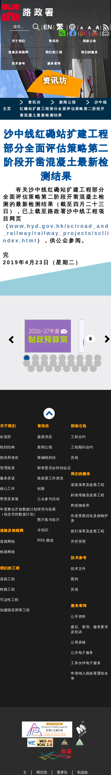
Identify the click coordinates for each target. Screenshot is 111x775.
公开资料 (78, 617)
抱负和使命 (9, 457)
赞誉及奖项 (9, 499)
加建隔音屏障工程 (15, 610)
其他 (74, 457)
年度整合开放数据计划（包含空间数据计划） (18, 511)
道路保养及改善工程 (87, 485)
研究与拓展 (46, 509)
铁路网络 (7, 552)
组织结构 (7, 447)
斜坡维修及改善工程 (87, 495)
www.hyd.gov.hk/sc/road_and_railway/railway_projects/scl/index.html (56, 233)
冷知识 (43, 530)
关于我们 (18, 41)
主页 (7, 109)
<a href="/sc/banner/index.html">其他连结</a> (55, 343)
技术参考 (18, 63)
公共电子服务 (82, 653)
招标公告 (89, 41)
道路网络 (7, 541)
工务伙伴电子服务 (86, 663)
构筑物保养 (80, 505)
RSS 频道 (45, 540)
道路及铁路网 (18, 52)
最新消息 (44, 437)
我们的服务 (89, 52)
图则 (74, 579)
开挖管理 (78, 541)
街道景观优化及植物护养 (89, 518)
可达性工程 (9, 600)
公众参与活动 (48, 499)
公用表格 (78, 642)
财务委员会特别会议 (54, 468)
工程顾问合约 (82, 447)
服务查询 (54, 63)
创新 (41, 489)
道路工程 (7, 579)
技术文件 (78, 569)
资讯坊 (54, 41)
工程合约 (78, 437)
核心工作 (7, 489)
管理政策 (7, 468)
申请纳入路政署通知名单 (89, 675)
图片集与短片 (48, 520)
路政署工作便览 (50, 478)
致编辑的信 (46, 457)
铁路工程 (7, 589)
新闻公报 (67, 102)
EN (47, 27)
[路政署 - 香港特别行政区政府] (55, 12)
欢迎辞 (5, 437)
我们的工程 (54, 52)
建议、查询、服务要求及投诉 (89, 629)
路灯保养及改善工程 (87, 531)
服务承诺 (7, 478)
